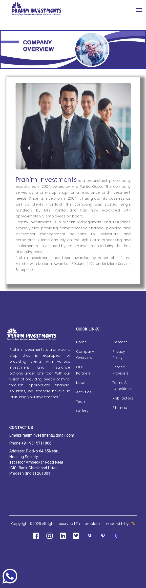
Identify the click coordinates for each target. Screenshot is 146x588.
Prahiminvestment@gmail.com (47, 435)
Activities (83, 392)
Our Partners (83, 370)
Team (81, 401)
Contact (119, 342)
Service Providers (120, 370)
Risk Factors (122, 398)
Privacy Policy (118, 354)
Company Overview (85, 354)
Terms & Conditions (122, 385)
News (80, 382)
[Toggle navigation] (139, 10)
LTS (132, 523)
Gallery (82, 410)
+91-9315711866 (36, 443)
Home (81, 342)
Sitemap (119, 407)
